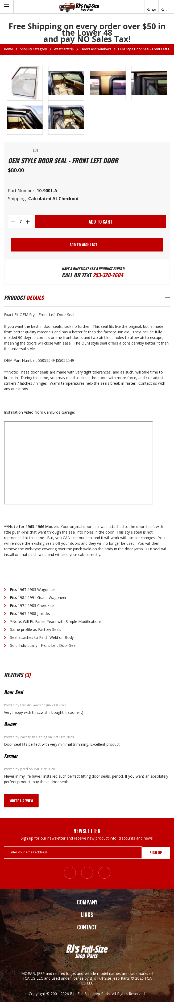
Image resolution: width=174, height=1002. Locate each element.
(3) (35, 150)
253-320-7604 (108, 275)
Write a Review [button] (21, 801)
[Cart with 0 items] (164, 6)
